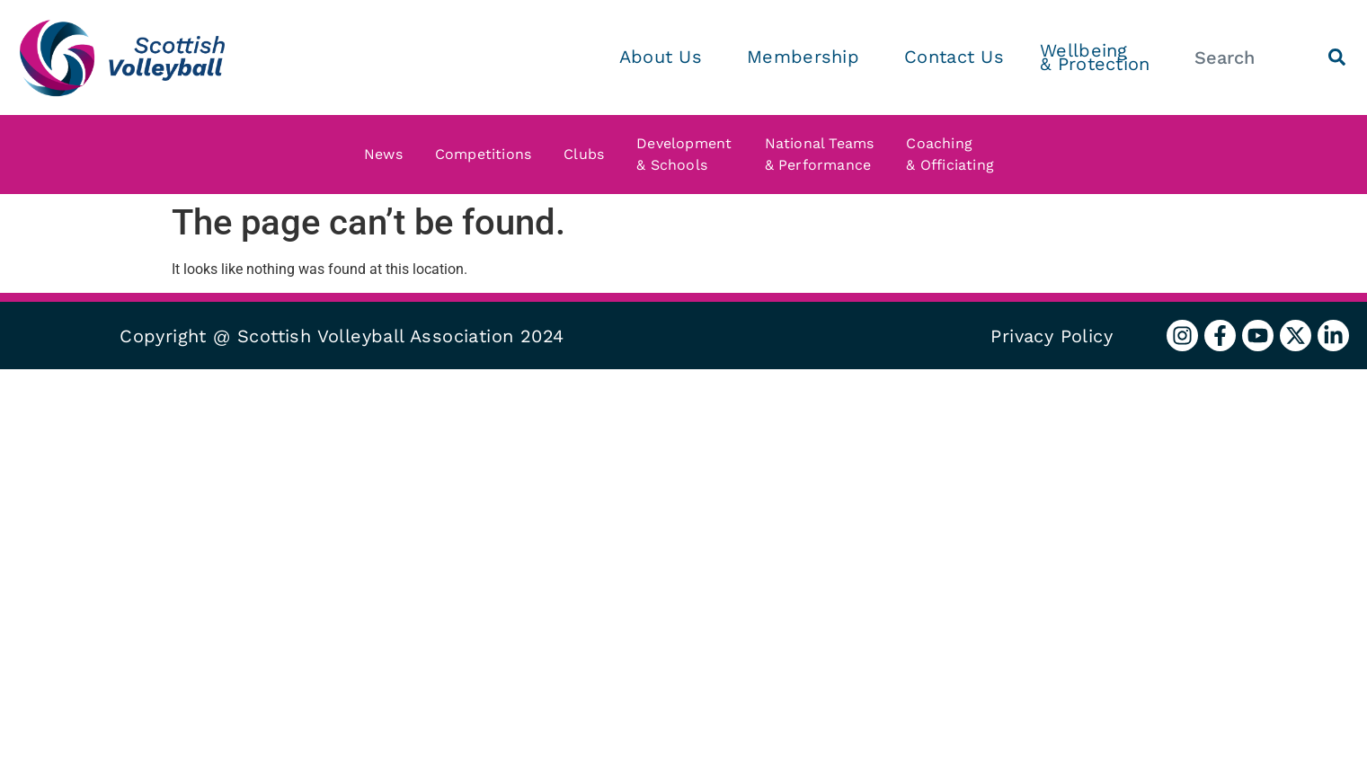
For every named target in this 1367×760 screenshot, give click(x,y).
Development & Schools (688, 154)
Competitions (487, 154)
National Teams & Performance (824, 154)
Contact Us (954, 56)
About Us (665, 56)
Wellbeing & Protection (1095, 57)
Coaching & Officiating (954, 154)
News (388, 154)
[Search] (1337, 57)
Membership (807, 56)
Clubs (588, 154)
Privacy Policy (1051, 336)
